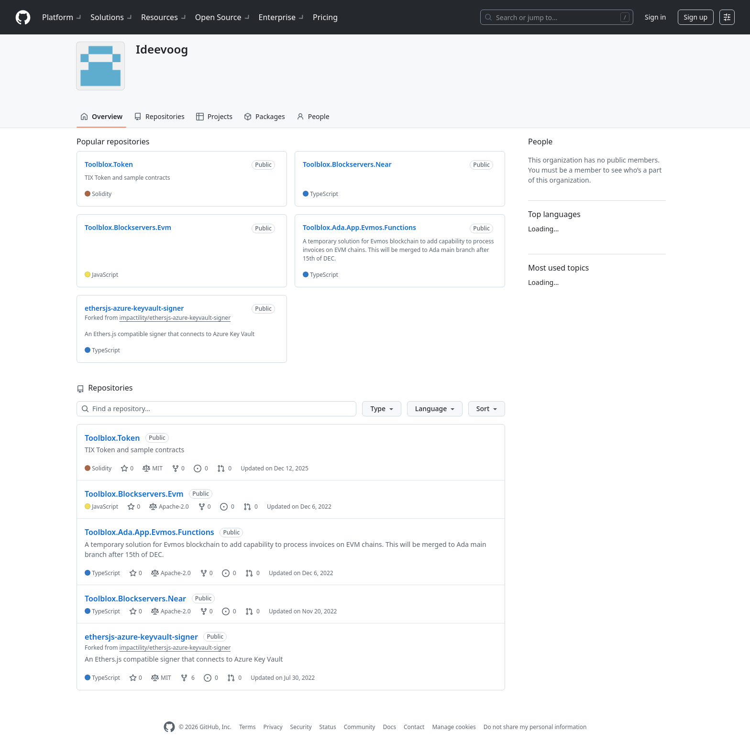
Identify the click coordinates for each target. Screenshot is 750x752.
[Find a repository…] (216, 408)
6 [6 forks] (187, 678)
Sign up (695, 17)
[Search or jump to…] (557, 17)
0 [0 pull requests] (224, 468)
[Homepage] (23, 17)
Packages (264, 116)
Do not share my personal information (535, 727)
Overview (101, 116)
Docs (389, 727)
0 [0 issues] (201, 468)
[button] (381, 408)
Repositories (159, 116)
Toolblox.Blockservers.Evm (134, 494)
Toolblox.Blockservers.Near (135, 598)
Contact (414, 727)
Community (359, 727)
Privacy (273, 727)
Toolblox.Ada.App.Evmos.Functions (149, 532)
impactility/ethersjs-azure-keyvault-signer (175, 318)
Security (301, 727)
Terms (247, 727)
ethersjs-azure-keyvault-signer (141, 637)
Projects (214, 116)
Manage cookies (453, 727)
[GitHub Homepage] (169, 727)
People (313, 116)
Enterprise (282, 17)
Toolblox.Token (112, 438)
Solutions (111, 17)
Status (328, 727)
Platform (62, 17)
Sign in (655, 17)
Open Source (223, 17)
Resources (164, 17)
